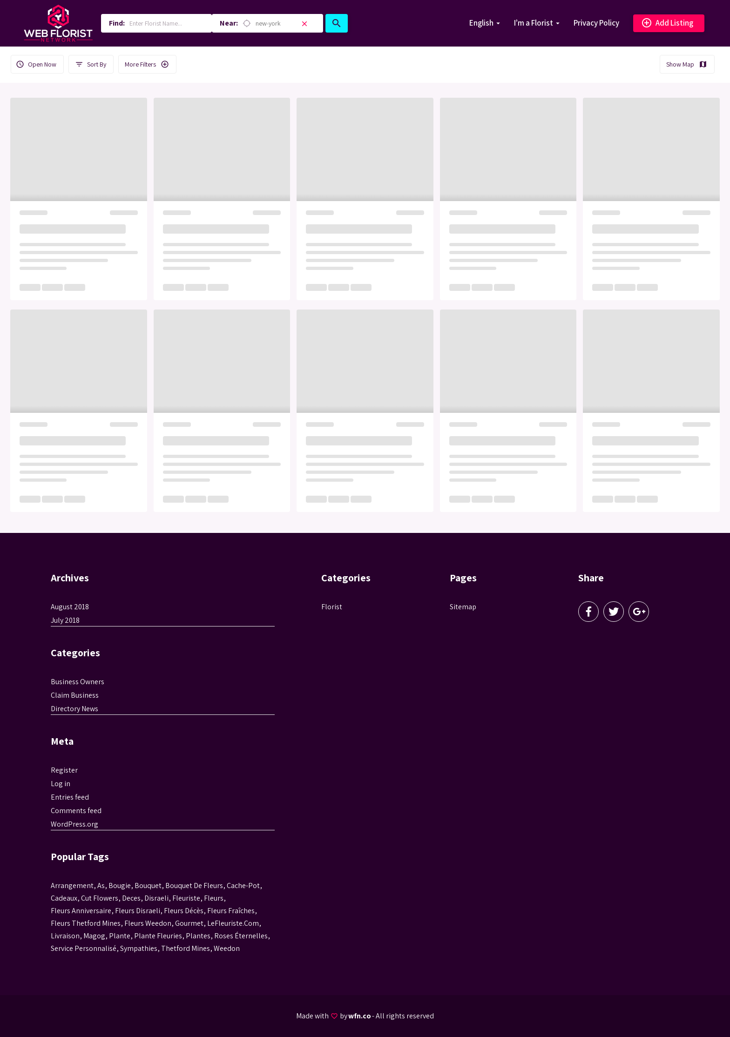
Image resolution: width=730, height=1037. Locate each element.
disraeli (156, 898)
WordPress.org (74, 824)
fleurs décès (183, 911)
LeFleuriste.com (233, 923)
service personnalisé (83, 948)
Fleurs (213, 898)
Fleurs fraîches (231, 911)
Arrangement (72, 885)
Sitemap (463, 607)
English (481, 23)
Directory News (74, 709)
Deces (131, 898)
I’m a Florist (533, 23)
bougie (119, 885)
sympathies (138, 948)
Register (64, 770)
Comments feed (76, 810)
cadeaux (64, 898)
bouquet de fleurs (194, 885)
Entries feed (70, 797)
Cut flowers (99, 898)
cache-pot (243, 885)
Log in (60, 783)
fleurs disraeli (137, 911)
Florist (331, 607)
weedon (227, 948)
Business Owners (77, 682)
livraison (65, 936)
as (101, 885)
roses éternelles (241, 936)
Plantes (198, 936)
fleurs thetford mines (86, 923)
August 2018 (70, 607)
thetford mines (185, 948)
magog (94, 936)
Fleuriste (186, 898)
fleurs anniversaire (81, 911)
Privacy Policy (596, 23)
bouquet (148, 885)
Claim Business (75, 695)
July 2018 (65, 620)
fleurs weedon (147, 923)
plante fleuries (158, 936)
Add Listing (667, 23)
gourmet (189, 923)
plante (119, 936)
